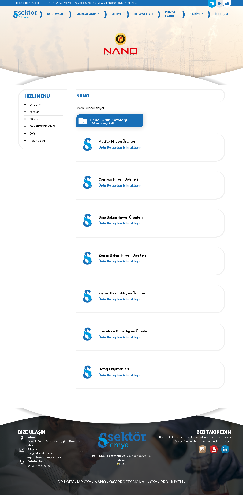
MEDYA (116, 14)
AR (227, 4)
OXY (32, 133)
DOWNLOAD (143, 14)
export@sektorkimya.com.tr (44, 457)
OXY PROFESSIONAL (43, 126)
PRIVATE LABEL (171, 14)
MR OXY (35, 111)
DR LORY (35, 104)
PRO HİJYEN (37, 140)
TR (212, 4)
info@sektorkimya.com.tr (29, 2)
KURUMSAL (55, 14)
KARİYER (196, 14)
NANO (34, 119)
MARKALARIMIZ (87, 14)
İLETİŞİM (221, 14)
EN (219, 4)
